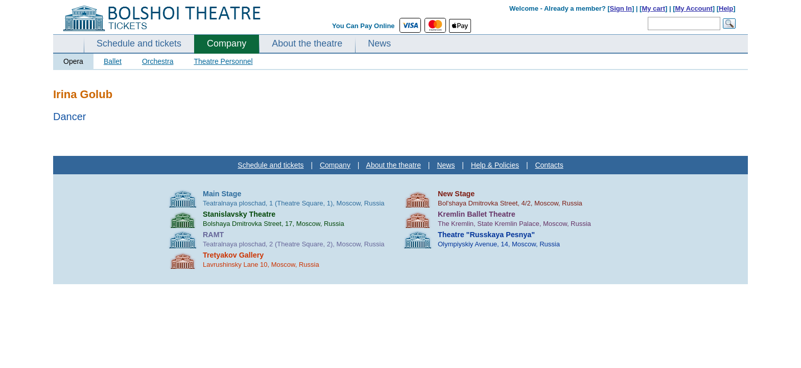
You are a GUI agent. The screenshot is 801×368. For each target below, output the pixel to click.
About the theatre (307, 43)
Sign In (621, 8)
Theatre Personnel (223, 61)
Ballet (113, 61)
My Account (694, 8)
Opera (73, 61)
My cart (653, 8)
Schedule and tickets (139, 43)
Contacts (549, 165)
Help (726, 8)
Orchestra (157, 61)
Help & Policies (495, 165)
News (379, 43)
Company (226, 43)
